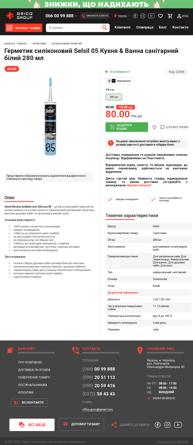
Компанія (123, 27)
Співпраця (144, 27)
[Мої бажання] (160, 16)
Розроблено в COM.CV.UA (172, 440)
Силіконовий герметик (70, 43)
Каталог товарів (16, 43)
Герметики (41, 43)
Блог (163, 27)
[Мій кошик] (170, 16)
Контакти (180, 27)
